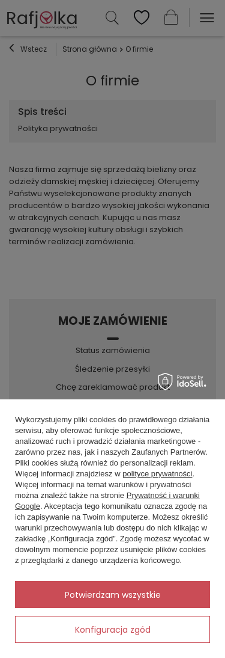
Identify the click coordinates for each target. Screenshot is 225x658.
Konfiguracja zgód (113, 630)
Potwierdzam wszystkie (113, 595)
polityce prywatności (157, 473)
